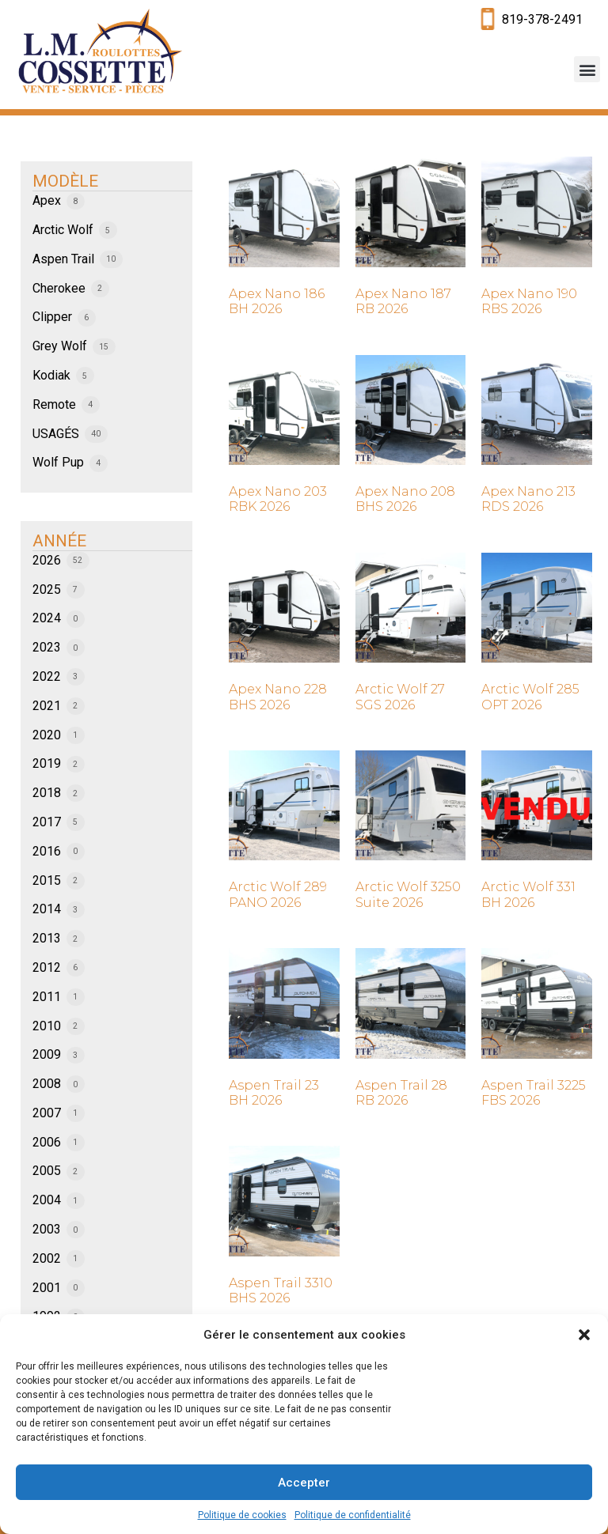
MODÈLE (65, 181)
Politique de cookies (242, 1515)
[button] (584, 1335)
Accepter (304, 1482)
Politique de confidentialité (352, 1515)
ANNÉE (59, 540)
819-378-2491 (542, 19)
